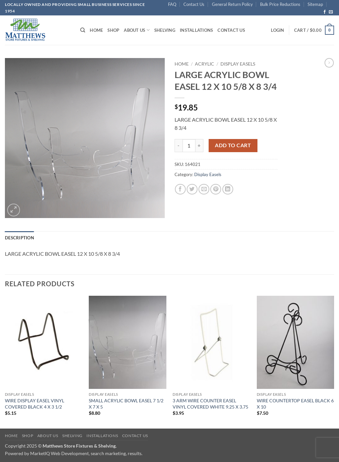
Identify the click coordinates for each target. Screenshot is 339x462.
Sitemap (315, 4)
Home (96, 30)
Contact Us (193, 4)
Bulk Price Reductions (280, 4)
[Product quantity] (189, 145)
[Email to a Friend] (203, 189)
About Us (137, 30)
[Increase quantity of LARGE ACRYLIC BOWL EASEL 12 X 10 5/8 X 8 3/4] (199, 145)
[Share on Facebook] (180, 189)
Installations (196, 30)
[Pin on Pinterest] (215, 189)
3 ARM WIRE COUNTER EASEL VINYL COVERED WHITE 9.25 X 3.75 (210, 404)
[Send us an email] (331, 12)
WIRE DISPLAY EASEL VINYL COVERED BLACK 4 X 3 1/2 (34, 404)
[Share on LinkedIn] (227, 189)
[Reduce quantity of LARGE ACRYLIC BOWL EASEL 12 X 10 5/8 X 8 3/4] (178, 145)
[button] (277, 30)
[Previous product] (329, 62)
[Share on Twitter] (192, 189)
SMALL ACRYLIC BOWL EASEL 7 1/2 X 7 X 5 (126, 404)
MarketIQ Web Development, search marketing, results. (86, 453)
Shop (113, 30)
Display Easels (237, 64)
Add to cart (233, 145)
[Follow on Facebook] (325, 12)
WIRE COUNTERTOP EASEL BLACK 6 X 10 (295, 404)
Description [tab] (19, 237)
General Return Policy (232, 4)
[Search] (82, 30)
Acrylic (204, 64)
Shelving (164, 30)
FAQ (172, 4)
